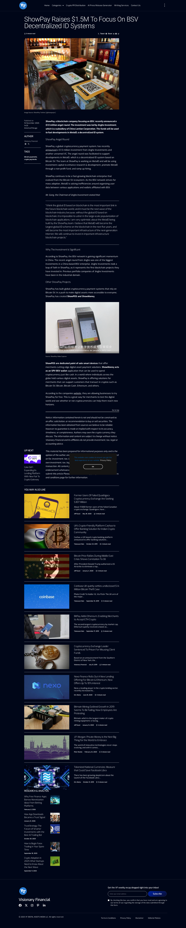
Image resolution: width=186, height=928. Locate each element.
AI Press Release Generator (100, 5)
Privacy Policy (105, 460)
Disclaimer (140, 918)
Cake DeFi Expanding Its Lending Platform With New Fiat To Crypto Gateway (32, 473)
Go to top (115, 410)
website (77, 393)
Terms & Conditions (108, 918)
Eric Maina (77, 695)
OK (93, 467)
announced (51, 150)
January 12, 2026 (29, 821)
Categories (58, 5)
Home (47, 5)
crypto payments (30, 159)
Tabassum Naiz (79, 544)
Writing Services (121, 5)
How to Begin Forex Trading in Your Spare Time (34, 846)
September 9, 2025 (30, 871)
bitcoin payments (30, 157)
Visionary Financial (31, 141)
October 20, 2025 (30, 839)
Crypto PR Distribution (75, 5)
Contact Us (135, 5)
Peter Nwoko (78, 752)
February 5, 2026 (30, 809)
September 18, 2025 (30, 853)
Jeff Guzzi (77, 514)
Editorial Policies (154, 918)
